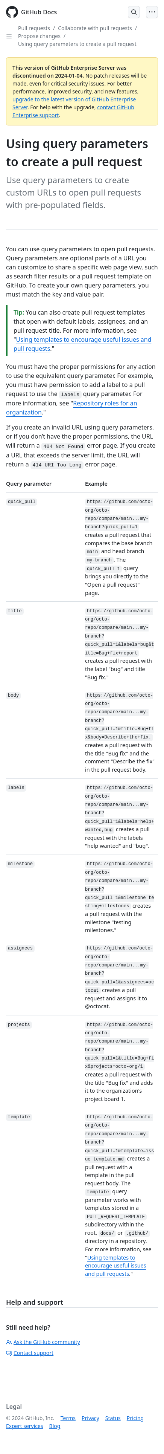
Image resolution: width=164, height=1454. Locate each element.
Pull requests (34, 28)
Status (113, 1418)
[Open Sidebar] (9, 36)
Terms (68, 1418)
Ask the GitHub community (43, 1341)
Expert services (24, 1426)
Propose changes (39, 36)
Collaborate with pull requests (95, 28)
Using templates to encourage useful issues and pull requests (115, 1265)
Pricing (135, 1418)
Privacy (90, 1418)
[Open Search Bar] (134, 12)
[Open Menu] (152, 12)
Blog (55, 1426)
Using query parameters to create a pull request (77, 43)
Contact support (29, 1352)
